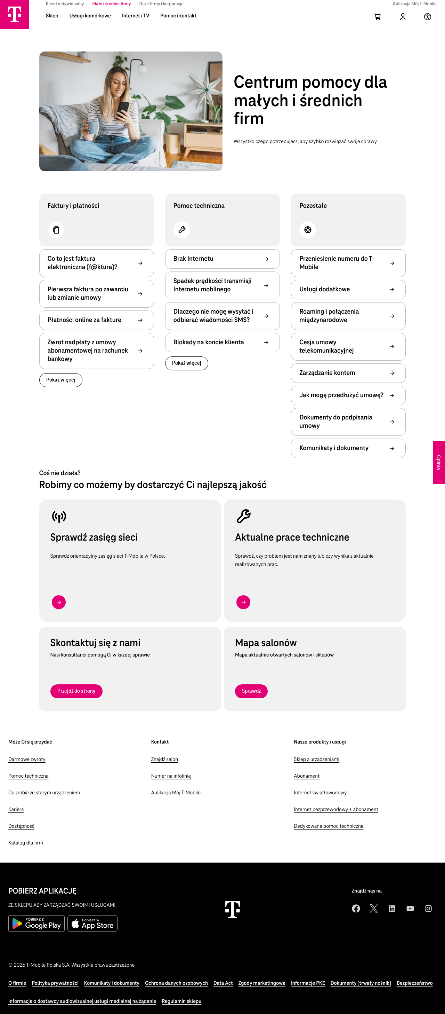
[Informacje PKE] (308, 983)
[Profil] (403, 21)
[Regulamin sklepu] (181, 1001)
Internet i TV (135, 16)
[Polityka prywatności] (55, 983)
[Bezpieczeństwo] (415, 983)
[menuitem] (65, 4)
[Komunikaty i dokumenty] (111, 983)
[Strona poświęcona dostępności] (428, 21)
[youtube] (410, 908)
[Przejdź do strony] (76, 691)
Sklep (52, 16)
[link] (60, 380)
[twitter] (374, 908)
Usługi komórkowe (90, 16)
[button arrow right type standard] (58, 602)
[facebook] (356, 908)
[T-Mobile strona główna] (232, 909)
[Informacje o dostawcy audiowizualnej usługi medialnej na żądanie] (82, 1001)
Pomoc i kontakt (178, 16)
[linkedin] (392, 908)
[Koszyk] (378, 21)
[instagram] (428, 908)
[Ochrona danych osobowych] (176, 983)
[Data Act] (223, 983)
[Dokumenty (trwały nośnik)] (361, 983)
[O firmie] (17, 983)
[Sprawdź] (251, 691)
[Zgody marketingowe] (261, 983)
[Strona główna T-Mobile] (15, 14)
